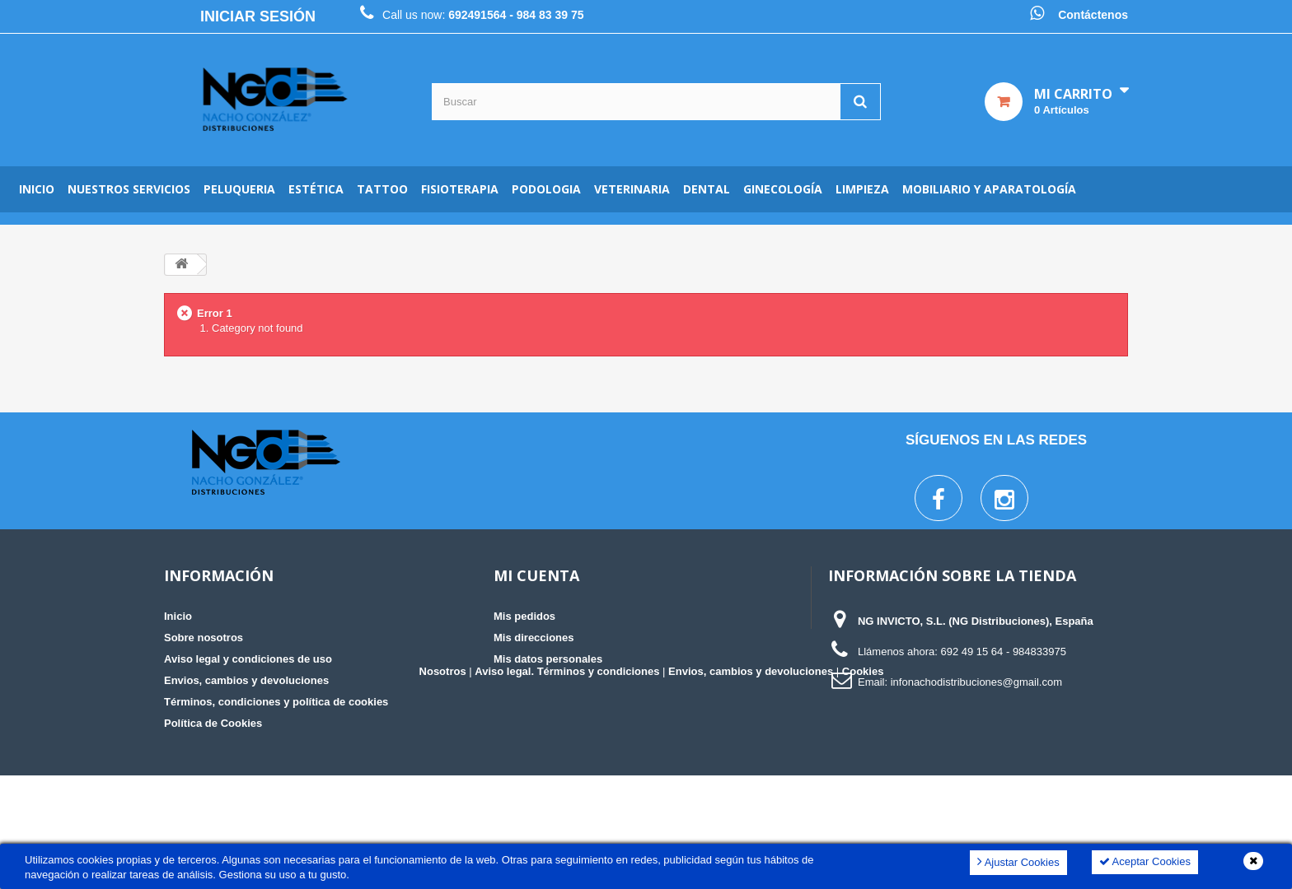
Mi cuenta (536, 575)
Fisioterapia (460, 189)
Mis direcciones (534, 637)
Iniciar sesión (258, 16)
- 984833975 (1036, 651)
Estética (316, 189)
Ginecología (782, 189)
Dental (706, 189)
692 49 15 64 (971, 651)
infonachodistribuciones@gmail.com (976, 682)
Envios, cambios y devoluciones (246, 680)
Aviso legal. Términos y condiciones (567, 785)
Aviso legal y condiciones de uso (248, 659)
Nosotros (442, 785)
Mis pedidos (524, 616)
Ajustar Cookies (1018, 861)
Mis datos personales (548, 659)
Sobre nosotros (203, 637)
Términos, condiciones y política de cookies (276, 702)
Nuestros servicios (129, 189)
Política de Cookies (213, 723)
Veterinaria (632, 189)
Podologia (546, 189)
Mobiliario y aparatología (989, 189)
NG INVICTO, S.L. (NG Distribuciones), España (975, 621)
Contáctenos (1093, 14)
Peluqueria (239, 189)
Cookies (863, 785)
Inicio (36, 189)
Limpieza (862, 189)
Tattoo (382, 189)
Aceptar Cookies (1145, 861)
